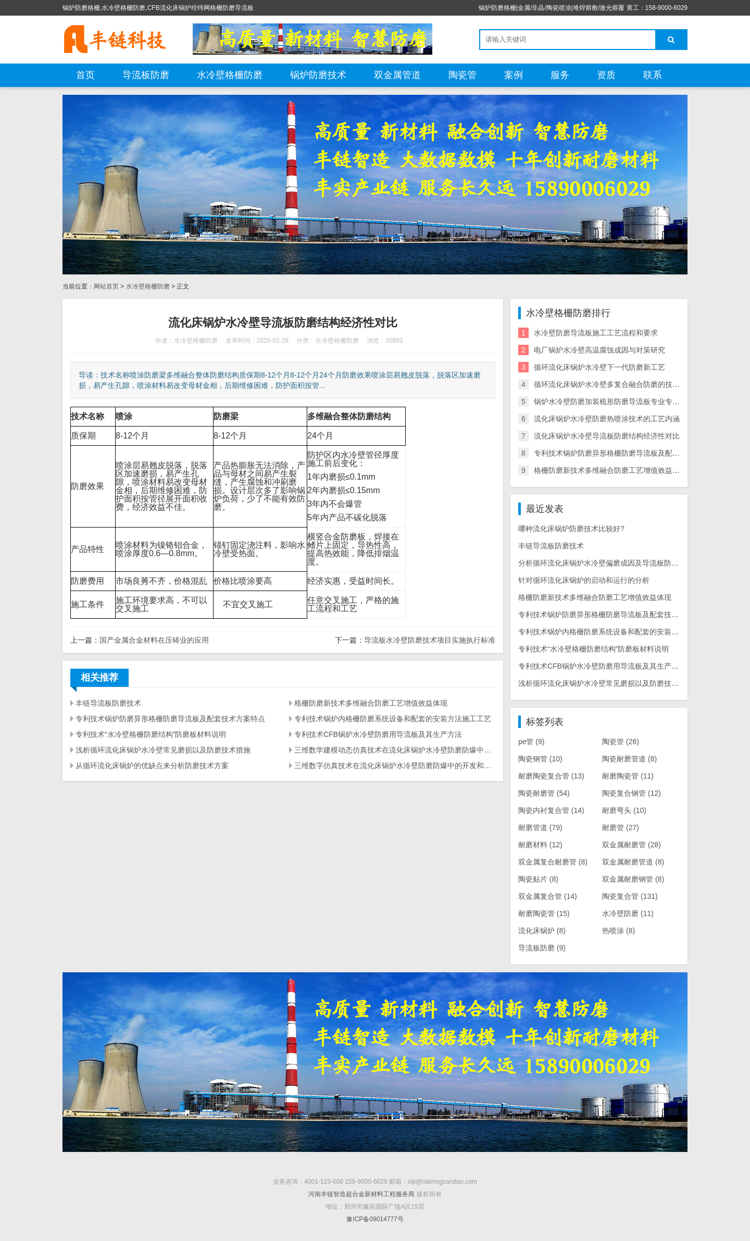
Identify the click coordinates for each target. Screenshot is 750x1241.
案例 (513, 75)
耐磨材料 (540, 845)
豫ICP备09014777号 (374, 1219)
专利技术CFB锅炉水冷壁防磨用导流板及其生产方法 (378, 734)
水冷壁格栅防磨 (229, 75)
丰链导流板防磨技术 (108, 703)
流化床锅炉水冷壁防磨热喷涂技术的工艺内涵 (607, 419)
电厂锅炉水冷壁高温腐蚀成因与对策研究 (599, 350)
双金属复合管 (547, 896)
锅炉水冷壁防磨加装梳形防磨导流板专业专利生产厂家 (621, 401)
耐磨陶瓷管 (628, 776)
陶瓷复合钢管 (631, 793)
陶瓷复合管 (630, 896)
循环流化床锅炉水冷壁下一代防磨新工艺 (599, 367)
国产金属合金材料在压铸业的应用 (154, 640)
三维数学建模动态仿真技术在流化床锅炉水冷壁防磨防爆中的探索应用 (394, 750)
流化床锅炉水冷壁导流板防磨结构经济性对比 (607, 436)
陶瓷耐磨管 (544, 793)
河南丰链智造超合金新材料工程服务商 (361, 1194)
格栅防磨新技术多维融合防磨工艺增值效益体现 (370, 703)
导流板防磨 (145, 75)
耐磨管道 (540, 827)
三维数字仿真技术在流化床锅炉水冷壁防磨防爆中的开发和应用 (394, 765)
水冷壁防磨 (628, 913)
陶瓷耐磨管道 (629, 759)
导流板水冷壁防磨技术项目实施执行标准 (429, 640)
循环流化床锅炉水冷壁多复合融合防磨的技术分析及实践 (625, 384)
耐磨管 (620, 827)
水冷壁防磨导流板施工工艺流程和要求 (596, 333)
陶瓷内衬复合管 (551, 810)
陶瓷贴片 (538, 879)
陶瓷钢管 (540, 759)
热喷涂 (618, 930)
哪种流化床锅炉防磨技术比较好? (571, 528)
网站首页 (106, 286)
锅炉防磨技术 (318, 75)
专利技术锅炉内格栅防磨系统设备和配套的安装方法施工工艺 (392, 718)
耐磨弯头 (624, 810)
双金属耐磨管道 (633, 862)
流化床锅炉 (542, 930)
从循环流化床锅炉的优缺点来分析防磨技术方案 (152, 765)
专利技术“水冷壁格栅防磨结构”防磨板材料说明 (151, 734)
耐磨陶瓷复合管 (551, 776)
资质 (606, 75)
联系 (652, 75)
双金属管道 (397, 75)
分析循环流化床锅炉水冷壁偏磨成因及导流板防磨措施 (605, 563)
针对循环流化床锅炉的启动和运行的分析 (583, 580)
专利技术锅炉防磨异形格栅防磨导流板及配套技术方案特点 (170, 718)
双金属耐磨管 (631, 845)
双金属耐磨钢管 (633, 879)
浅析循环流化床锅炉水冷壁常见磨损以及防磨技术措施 (163, 750)
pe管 (531, 741)
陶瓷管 (462, 75)
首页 (85, 75)
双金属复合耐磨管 (553, 862)
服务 (560, 75)
